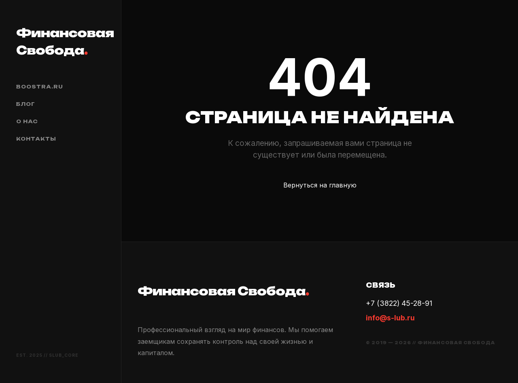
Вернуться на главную (320, 185)
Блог (25, 104)
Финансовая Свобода (60, 41)
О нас (27, 121)
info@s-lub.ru (390, 318)
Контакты (36, 139)
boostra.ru (39, 87)
